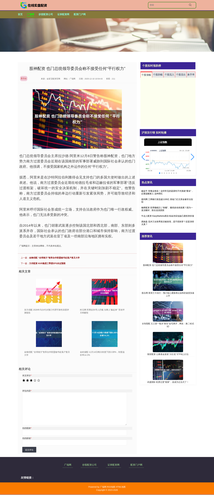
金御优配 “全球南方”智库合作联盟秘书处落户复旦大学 (54, 258)
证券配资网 (63, 14)
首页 (20, 14)
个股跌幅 (158, 74)
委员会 (24, 78)
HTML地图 (121, 487)
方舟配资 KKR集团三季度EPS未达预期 (47, 263)
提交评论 (29, 450)
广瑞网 (30, 14)
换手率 (191, 74)
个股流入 (169, 74)
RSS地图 (111, 487)
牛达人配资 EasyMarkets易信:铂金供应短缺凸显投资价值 (167, 216)
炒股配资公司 (46, 14)
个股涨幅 (146, 75)
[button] (143, 157)
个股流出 (181, 74)
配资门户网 (80, 14)
